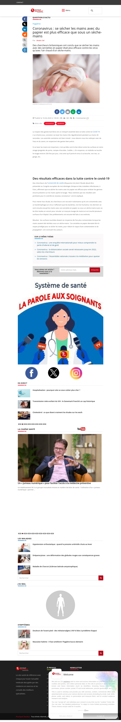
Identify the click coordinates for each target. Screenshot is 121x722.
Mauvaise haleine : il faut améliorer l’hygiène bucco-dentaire (58, 641)
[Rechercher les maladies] (100, 577)
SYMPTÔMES (23, 624)
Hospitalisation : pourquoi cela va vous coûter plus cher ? (56, 390)
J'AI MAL (21, 583)
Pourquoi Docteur (23, 716)
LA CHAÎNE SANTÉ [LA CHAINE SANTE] (26, 429)
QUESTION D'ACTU (41, 17)
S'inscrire (94, 270)
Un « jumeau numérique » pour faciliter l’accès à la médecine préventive (54, 482)
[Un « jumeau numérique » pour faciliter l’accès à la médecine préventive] (60, 458)
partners (67, 681)
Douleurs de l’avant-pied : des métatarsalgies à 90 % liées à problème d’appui (65, 630)
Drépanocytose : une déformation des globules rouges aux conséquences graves (66, 555)
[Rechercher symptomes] (100, 652)
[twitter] (57, 373)
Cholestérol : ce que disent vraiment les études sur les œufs (57, 412)
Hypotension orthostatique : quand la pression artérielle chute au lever (62, 544)
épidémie (61, 123)
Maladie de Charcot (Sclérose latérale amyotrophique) (55, 566)
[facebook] (34, 373)
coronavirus (49, 123)
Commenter (82, 118)
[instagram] (79, 373)
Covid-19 (96, 132)
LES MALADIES (24, 538)
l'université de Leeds (55, 183)
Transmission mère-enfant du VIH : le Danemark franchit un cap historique (64, 401)
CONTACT (20, 2)
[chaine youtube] (90, 429)
